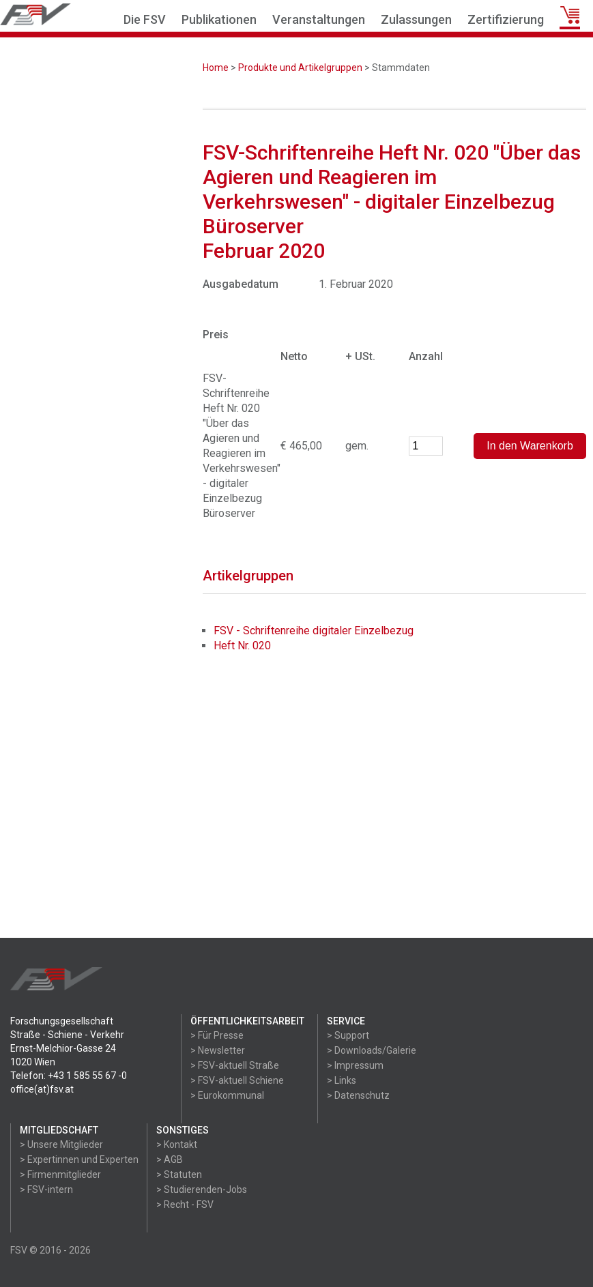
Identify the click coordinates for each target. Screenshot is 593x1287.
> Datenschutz (358, 1095)
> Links (341, 1080)
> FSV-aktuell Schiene (237, 1080)
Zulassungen (416, 19)
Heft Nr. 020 (242, 645)
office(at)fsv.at (42, 1089)
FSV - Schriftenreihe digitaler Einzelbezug (314, 630)
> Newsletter (217, 1050)
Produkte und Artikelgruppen (300, 67)
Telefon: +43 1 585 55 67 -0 (68, 1075)
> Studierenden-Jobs (201, 1189)
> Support (348, 1035)
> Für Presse (217, 1035)
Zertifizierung (505, 19)
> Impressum (355, 1065)
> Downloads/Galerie (371, 1050)
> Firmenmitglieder (60, 1174)
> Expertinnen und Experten (79, 1159)
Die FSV (145, 19)
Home (216, 67)
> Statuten (179, 1174)
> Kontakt (176, 1144)
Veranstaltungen (318, 19)
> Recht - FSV (185, 1204)
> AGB (169, 1159)
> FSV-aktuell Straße (234, 1065)
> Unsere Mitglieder (61, 1144)
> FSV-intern (46, 1189)
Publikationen (219, 19)
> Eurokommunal (227, 1095)
